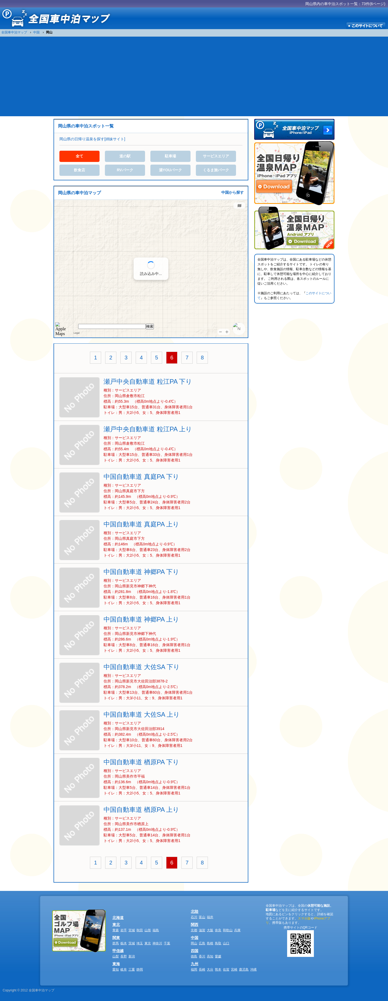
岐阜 (123, 969)
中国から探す (232, 192)
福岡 (194, 969)
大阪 (210, 930)
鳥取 (218, 943)
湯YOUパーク (170, 170)
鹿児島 (244, 969)
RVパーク (125, 170)
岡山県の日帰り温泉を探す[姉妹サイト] (92, 139)
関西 (194, 924)
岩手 (123, 930)
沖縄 (253, 969)
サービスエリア (216, 156)
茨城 (131, 943)
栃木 (123, 943)
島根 (210, 943)
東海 (116, 964)
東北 (116, 924)
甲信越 (118, 951)
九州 (194, 964)
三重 (131, 969)
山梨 (115, 956)
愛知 (115, 969)
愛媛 (218, 956)
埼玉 (139, 943)
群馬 (115, 943)
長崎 (202, 969)
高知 (210, 956)
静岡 (139, 969)
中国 (194, 938)
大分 (210, 969)
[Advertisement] (194, 76)
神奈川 (157, 943)
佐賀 (226, 969)
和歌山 (228, 930)
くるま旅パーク (216, 170)
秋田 (139, 930)
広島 (202, 943)
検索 (149, 326)
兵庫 (237, 930)
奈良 (218, 930)
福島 (156, 930)
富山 (202, 917)
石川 (194, 917)
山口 (226, 943)
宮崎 (234, 969)
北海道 (118, 917)
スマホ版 (304, 918)
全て (79, 156)
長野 (123, 956)
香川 (202, 956)
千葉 (167, 943)
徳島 (194, 956)
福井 (210, 917)
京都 (194, 930)
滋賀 (202, 930)
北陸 (194, 911)
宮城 (131, 930)
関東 (116, 938)
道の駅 (125, 156)
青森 (115, 930)
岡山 (194, 943)
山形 (147, 930)
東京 (147, 943)
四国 (194, 951)
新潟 (131, 956)
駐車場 (170, 156)
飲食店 (79, 170)
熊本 (218, 969)
